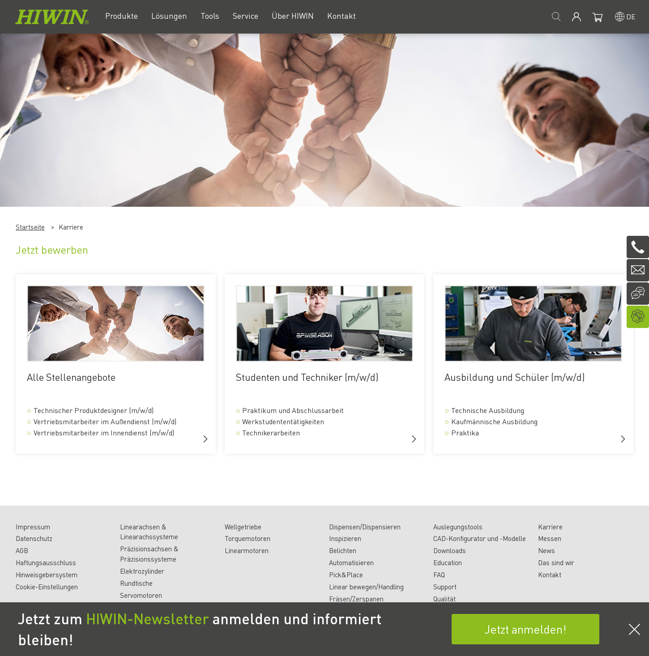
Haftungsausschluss (46, 562)
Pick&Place (346, 574)
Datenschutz (34, 538)
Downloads (449, 550)
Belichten (342, 550)
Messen (549, 538)
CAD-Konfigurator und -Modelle (479, 538)
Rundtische (136, 583)
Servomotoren (141, 595)
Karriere (550, 526)
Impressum (33, 526)
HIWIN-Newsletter (147, 618)
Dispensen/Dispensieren (365, 526)
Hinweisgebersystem (46, 574)
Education (447, 562)
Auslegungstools (457, 526)
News (546, 550)
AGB (22, 550)
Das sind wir (556, 562)
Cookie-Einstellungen (47, 586)
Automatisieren (351, 562)
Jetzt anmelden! (525, 629)
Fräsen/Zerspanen (356, 598)
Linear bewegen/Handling (366, 586)
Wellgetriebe (243, 526)
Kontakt (549, 574)
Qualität (444, 598)
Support (445, 586)
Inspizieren (345, 538)
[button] (205, 439)
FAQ (439, 574)
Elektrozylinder (142, 571)
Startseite (30, 226)
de (631, 16)
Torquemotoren (247, 538)
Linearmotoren (247, 550)
